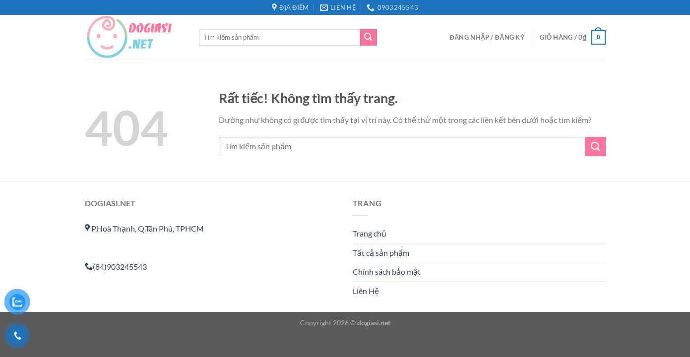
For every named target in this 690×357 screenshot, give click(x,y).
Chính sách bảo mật (387, 271)
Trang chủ (369, 233)
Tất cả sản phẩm (381, 252)
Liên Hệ (366, 291)
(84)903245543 (116, 266)
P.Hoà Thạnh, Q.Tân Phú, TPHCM (144, 228)
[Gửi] (368, 37)
